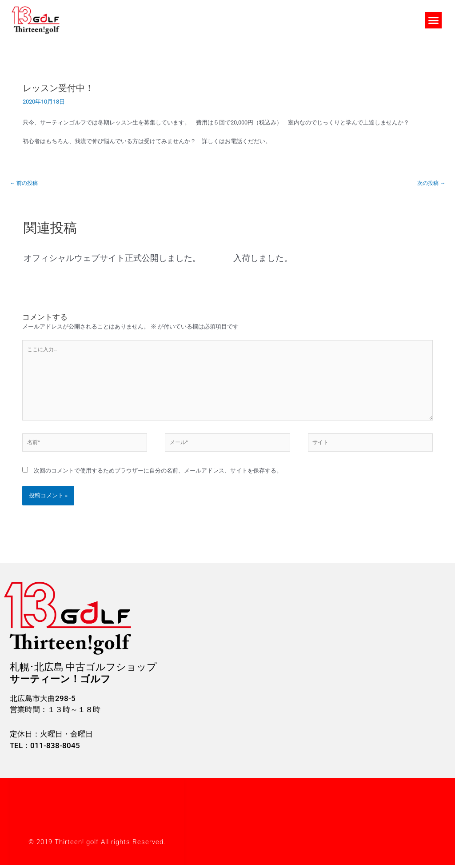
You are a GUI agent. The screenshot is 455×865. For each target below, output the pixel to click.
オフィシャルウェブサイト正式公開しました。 (117, 258)
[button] (433, 20)
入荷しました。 (264, 258)
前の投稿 (25, 183)
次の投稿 (430, 183)
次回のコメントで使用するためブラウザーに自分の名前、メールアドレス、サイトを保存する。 (158, 478)
